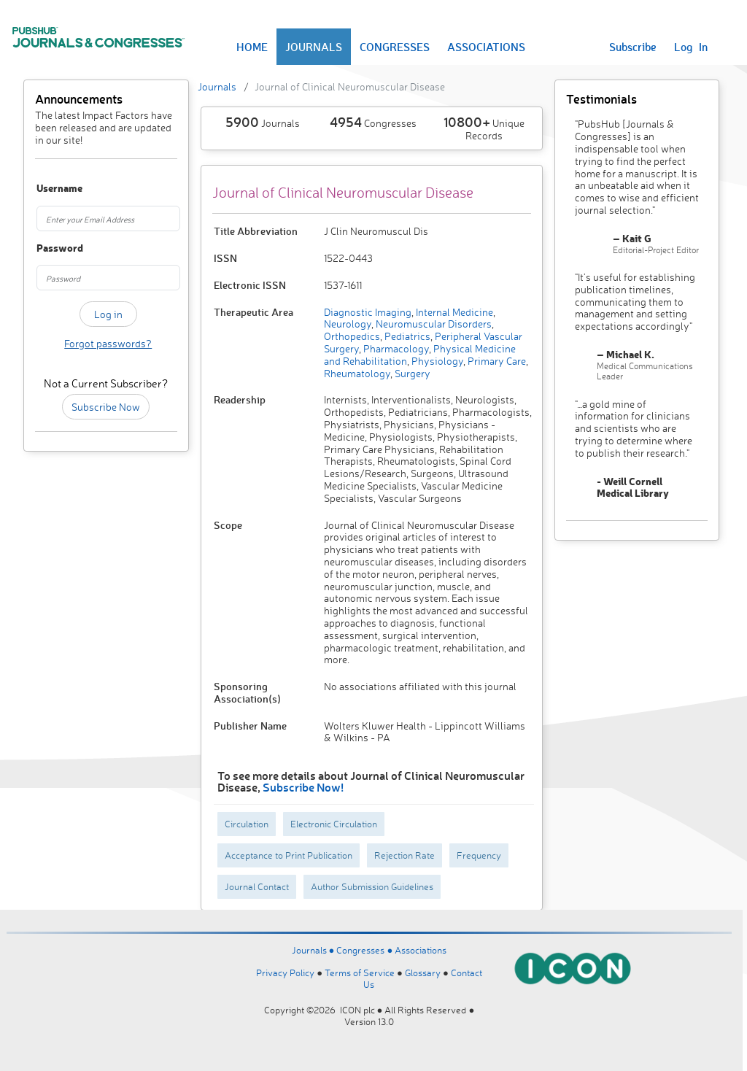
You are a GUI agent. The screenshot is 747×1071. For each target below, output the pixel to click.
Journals (217, 86)
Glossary (423, 972)
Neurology (347, 323)
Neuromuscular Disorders (433, 323)
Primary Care (495, 361)
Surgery (411, 373)
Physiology (436, 361)
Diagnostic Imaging (367, 312)
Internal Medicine (453, 312)
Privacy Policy (285, 972)
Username (46, 188)
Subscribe (633, 46)
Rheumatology (357, 373)
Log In (691, 46)
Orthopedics (352, 336)
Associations (420, 950)
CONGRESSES (395, 46)
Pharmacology (395, 348)
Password (46, 248)
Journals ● (314, 950)
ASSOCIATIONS (486, 46)
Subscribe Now (105, 407)
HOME (252, 46)
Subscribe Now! (303, 786)
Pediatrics (406, 336)
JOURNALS (313, 46)
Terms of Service (360, 972)
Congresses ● (365, 950)
